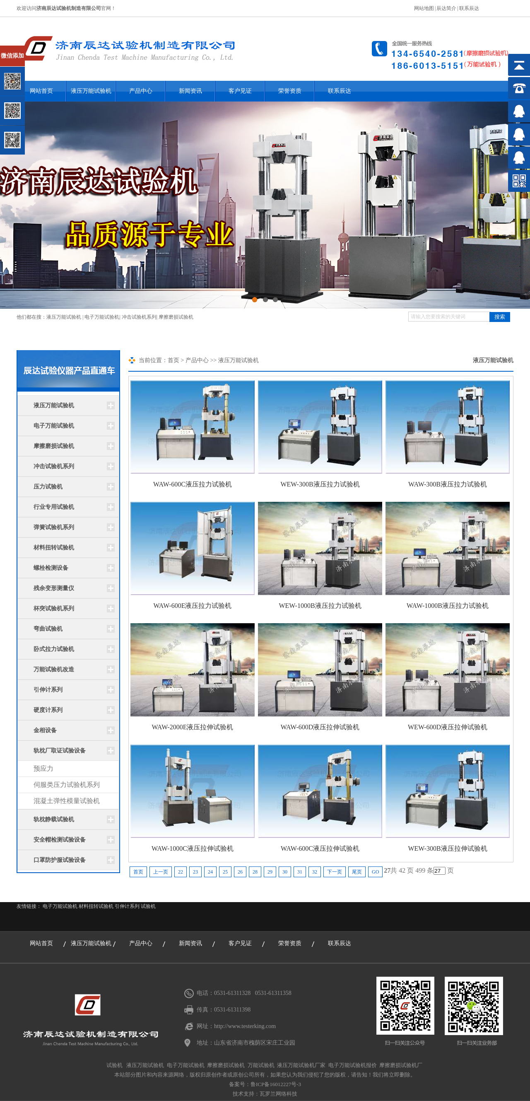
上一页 (160, 872)
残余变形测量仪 (54, 588)
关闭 (42, 49)
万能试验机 (261, 1065)
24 (210, 872)
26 (240, 872)
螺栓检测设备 (51, 568)
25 (225, 872)
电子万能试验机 (101, 317)
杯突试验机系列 (54, 608)
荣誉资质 (289, 91)
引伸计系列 (48, 690)
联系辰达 (469, 8)
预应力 (43, 768)
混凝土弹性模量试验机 (67, 800)
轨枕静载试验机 (54, 819)
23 (195, 872)
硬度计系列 (48, 710)
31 (299, 872)
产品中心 (140, 91)
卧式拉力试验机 (54, 649)
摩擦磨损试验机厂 (400, 1065)
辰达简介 (446, 8)
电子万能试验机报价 (352, 1065)
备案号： (240, 1084)
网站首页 (41, 943)
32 (314, 872)
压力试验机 (48, 487)
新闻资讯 (190, 91)
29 (269, 872)
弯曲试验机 (48, 629)
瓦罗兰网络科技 (278, 1094)
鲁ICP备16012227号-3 (276, 1084)
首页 (173, 360)
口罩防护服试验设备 (60, 860)
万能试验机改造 (54, 669)
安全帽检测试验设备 (60, 840)
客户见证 (240, 91)
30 (284, 872)
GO (375, 872)
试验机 (148, 906)
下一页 (334, 872)
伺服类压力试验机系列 (67, 784)
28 (255, 872)
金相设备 (45, 730)
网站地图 (424, 8)
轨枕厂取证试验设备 (60, 751)
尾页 (357, 872)
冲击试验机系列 (139, 317)
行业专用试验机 (54, 507)
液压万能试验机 (91, 91)
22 (180, 872)
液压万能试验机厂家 (301, 1065)
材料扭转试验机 (54, 547)
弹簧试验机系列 (54, 527)
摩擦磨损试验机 (176, 317)
